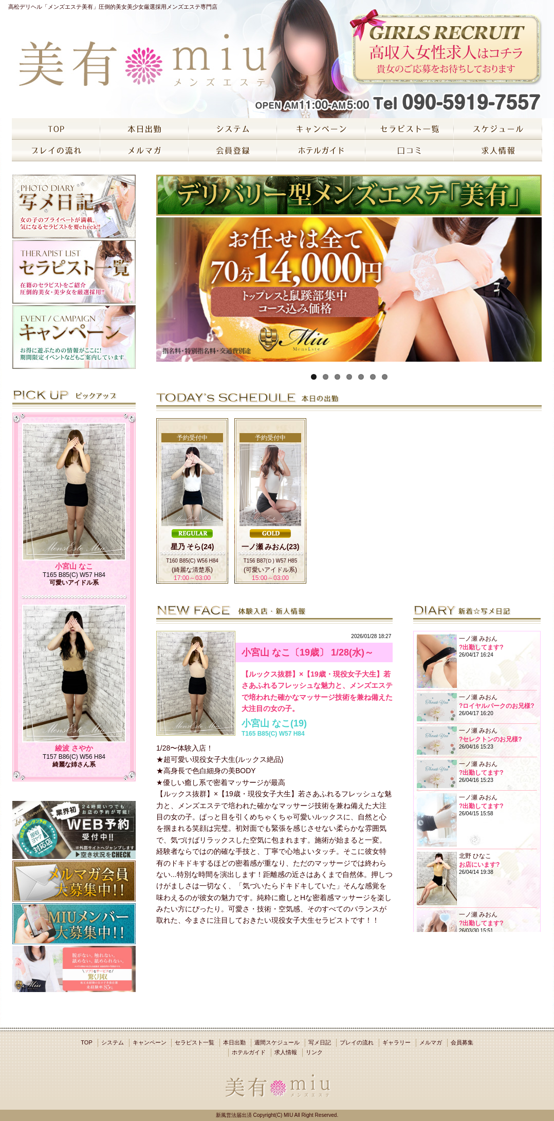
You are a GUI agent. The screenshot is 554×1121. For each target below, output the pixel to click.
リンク (314, 1052)
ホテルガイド (249, 1052)
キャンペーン (150, 1042)
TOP (86, 1042)
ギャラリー (396, 1042)
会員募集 (462, 1042)
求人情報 (285, 1052)
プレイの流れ (357, 1042)
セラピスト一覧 (194, 1042)
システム (112, 1042)
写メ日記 (319, 1042)
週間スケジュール (277, 1042)
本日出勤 (234, 1042)
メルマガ (430, 1042)
